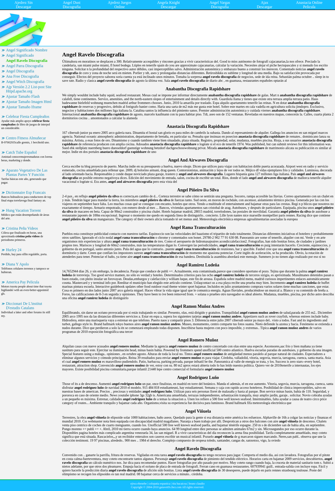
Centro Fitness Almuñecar (26, 138)
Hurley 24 (13, 250)
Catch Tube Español (21, 152)
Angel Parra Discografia (24, 66)
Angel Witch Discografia (25, 82)
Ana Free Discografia (22, 76)
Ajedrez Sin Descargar (24, 4)
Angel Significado (20, 55)
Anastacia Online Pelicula (309, 4)
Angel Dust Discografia (72, 4)
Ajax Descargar (264, 4)
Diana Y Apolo (17, 264)
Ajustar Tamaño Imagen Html (29, 102)
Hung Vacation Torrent (23, 210)
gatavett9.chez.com (170, 487)
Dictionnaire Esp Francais (26, 192)
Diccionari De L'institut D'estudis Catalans (24, 306)
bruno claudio (197, 483)
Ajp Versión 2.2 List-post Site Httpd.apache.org (28, 89)
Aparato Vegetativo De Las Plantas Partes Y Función (26, 172)
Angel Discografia (20, 71)
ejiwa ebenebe (138, 483)
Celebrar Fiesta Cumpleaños (27, 116)
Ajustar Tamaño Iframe (24, 107)
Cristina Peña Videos (22, 228)
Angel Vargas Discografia (220, 4)
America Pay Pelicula (22, 282)
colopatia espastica (159, 483)
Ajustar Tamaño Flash (23, 96)
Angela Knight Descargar (168, 4)
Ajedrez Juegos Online (119, 4)
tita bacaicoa (179, 483)
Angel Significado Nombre (26, 50)
